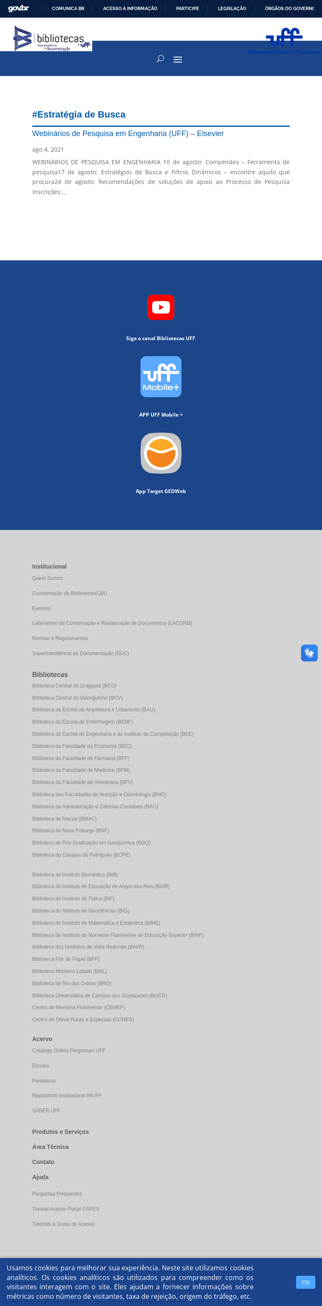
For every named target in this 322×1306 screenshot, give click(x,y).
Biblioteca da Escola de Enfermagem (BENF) (82, 722)
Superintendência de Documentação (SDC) (80, 653)
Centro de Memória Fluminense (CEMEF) (78, 1007)
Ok (305, 1282)
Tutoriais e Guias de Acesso (63, 1224)
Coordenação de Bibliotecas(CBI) (69, 593)
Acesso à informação (130, 8)
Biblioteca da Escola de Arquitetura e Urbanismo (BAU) (93, 710)
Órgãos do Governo (290, 8)
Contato (43, 1162)
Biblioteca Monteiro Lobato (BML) (69, 971)
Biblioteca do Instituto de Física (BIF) (73, 899)
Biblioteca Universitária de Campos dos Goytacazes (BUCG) (99, 996)
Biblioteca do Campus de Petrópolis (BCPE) (81, 855)
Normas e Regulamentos (60, 638)
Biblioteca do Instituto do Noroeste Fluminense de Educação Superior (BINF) (118, 935)
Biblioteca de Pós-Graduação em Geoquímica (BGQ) (91, 843)
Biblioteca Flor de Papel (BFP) (66, 959)
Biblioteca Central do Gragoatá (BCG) (74, 686)
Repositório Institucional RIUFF (67, 1096)
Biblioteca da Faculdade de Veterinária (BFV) (82, 782)
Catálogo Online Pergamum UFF (69, 1051)
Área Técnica (50, 1146)
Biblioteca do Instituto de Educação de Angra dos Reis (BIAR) (101, 886)
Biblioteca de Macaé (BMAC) (64, 819)
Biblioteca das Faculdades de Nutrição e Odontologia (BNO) (99, 794)
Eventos (41, 608)
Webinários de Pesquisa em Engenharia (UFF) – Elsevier (128, 133)
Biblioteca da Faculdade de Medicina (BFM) (81, 770)
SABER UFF (46, 1111)
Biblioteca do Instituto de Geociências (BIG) (81, 911)
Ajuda (40, 1177)
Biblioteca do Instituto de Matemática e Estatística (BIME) (96, 923)
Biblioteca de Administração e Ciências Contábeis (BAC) (95, 807)
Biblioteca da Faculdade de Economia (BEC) (82, 746)
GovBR (18, 9)
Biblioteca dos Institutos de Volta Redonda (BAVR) (88, 947)
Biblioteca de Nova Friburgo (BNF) (70, 831)
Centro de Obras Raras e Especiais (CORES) (83, 1020)
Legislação (232, 8)
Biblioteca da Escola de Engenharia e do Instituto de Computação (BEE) (113, 734)
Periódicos (44, 1081)
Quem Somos (47, 578)
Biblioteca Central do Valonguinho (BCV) (77, 698)
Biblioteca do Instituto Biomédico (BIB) (75, 875)
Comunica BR (68, 8)
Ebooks (40, 1066)
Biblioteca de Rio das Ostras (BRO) (72, 983)
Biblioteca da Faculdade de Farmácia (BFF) (81, 758)
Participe (187, 8)
